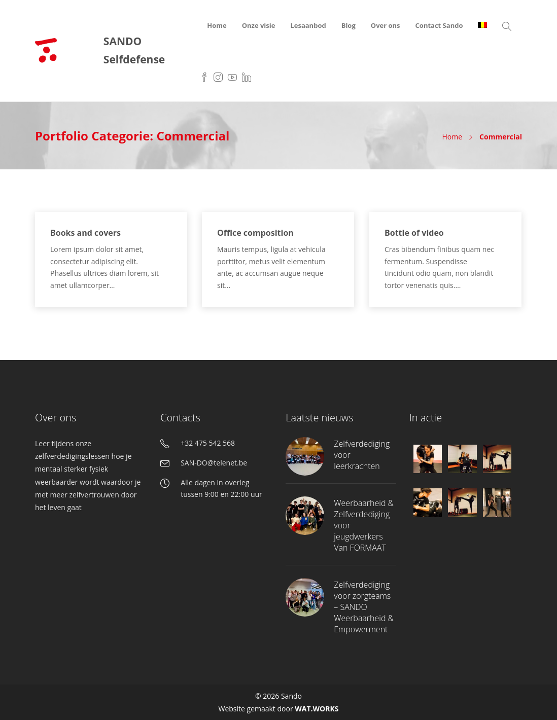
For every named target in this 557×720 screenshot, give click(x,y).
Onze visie (258, 25)
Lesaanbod (308, 25)
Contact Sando (439, 25)
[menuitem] (482, 25)
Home (216, 25)
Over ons (385, 25)
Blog (348, 25)
